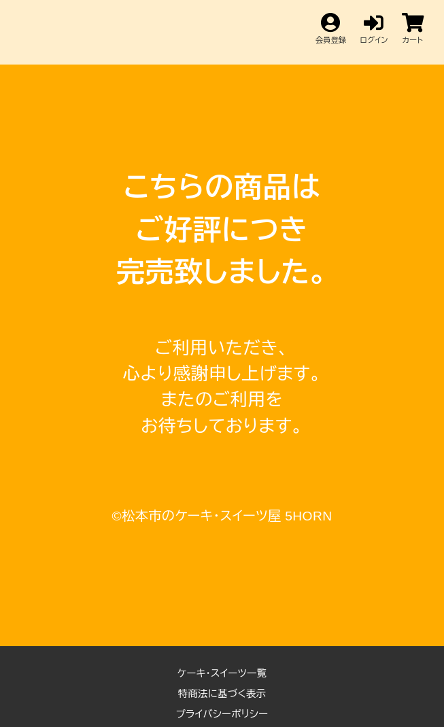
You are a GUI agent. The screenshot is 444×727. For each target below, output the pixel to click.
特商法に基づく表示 (222, 693)
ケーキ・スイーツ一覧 (222, 673)
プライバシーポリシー (222, 714)
